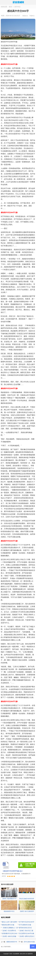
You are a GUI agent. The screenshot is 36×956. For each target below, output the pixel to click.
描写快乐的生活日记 (25, 927)
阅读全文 (25, 15)
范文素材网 (16, 953)
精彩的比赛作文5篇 (8, 925)
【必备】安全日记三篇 (26, 930)
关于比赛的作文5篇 (25, 925)
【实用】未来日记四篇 (9, 936)
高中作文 (17, 7)
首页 (10, 7)
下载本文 (32, 15)
